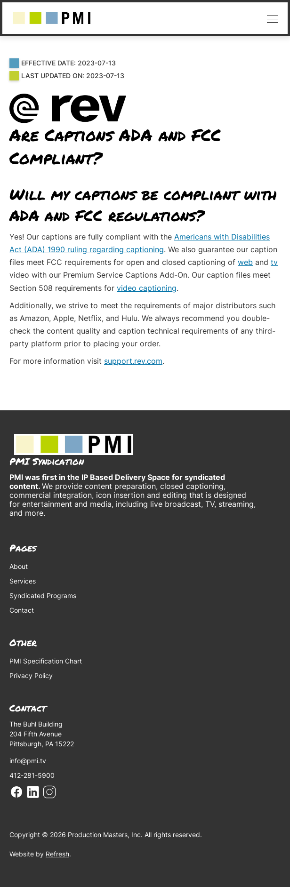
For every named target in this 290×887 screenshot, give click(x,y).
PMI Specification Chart (45, 661)
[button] (270, 18)
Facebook (16, 792)
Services (22, 581)
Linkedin (33, 792)
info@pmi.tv (27, 761)
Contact (21, 610)
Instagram (49, 792)
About (18, 566)
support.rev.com (133, 361)
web (245, 262)
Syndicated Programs (42, 595)
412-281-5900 (32, 775)
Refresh (57, 854)
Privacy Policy (31, 675)
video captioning (147, 288)
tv (274, 262)
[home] (52, 18)
